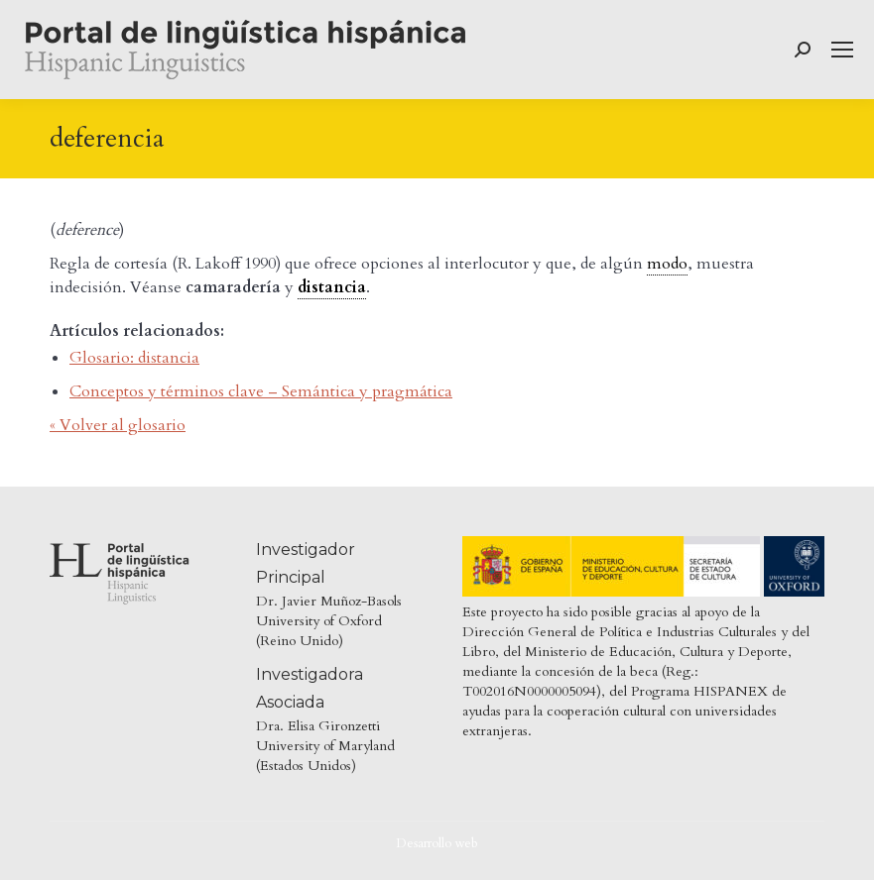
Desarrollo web (437, 843)
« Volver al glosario (118, 425)
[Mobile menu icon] (842, 49)
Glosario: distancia (134, 358)
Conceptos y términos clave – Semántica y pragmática (260, 391)
